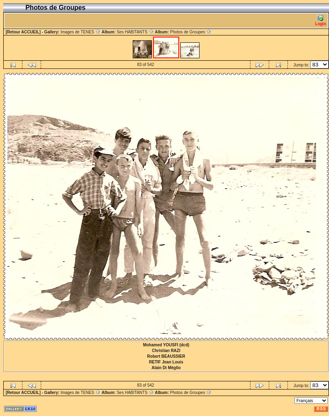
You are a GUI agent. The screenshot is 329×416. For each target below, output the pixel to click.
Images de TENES (81, 32)
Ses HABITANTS (135, 32)
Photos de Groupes (190, 32)
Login (320, 20)
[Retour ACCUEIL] (23, 32)
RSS (321, 409)
